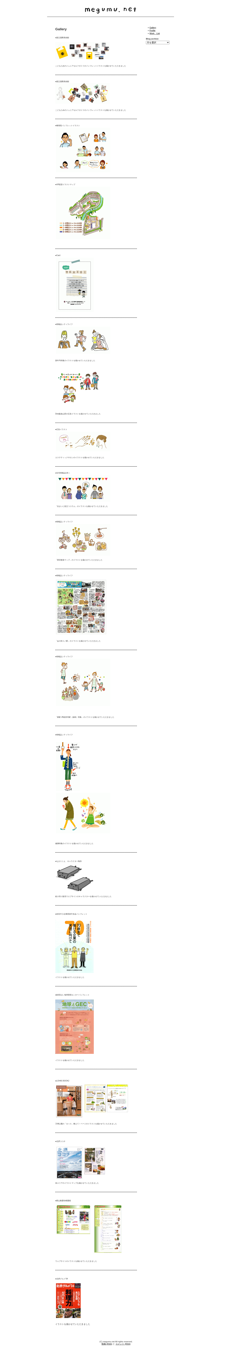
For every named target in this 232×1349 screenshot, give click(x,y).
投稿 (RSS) (107, 1344)
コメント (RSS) (122, 1344)
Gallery (153, 27)
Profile (153, 30)
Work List (155, 33)
